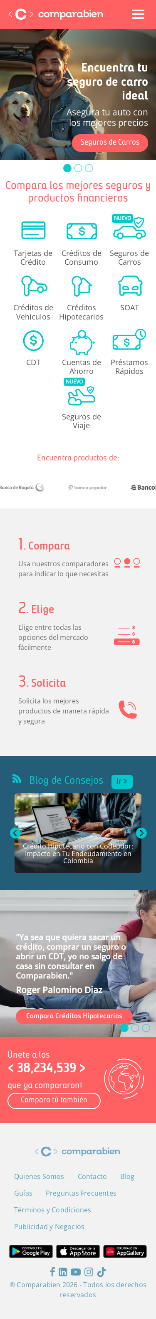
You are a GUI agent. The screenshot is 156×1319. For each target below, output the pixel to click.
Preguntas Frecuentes (81, 1193)
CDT (33, 362)
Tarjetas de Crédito (33, 257)
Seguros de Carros (110, 143)
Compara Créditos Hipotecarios (74, 1016)
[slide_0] (67, 168)
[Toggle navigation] (138, 14)
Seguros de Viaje (81, 421)
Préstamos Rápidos (129, 366)
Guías (23, 1193)
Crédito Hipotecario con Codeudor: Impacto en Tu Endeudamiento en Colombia (78, 854)
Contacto (92, 1176)
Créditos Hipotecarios (81, 311)
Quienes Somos (39, 1176)
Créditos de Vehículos (33, 311)
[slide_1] (78, 168)
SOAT (129, 307)
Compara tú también (54, 1100)
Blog (127, 1176)
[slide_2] (89, 168)
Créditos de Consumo (82, 257)
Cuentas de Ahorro (81, 366)
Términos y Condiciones (52, 1209)
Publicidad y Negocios (49, 1226)
